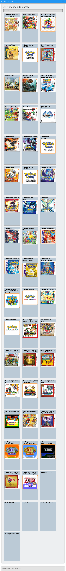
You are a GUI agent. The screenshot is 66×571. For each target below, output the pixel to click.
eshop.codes (7, 1)
